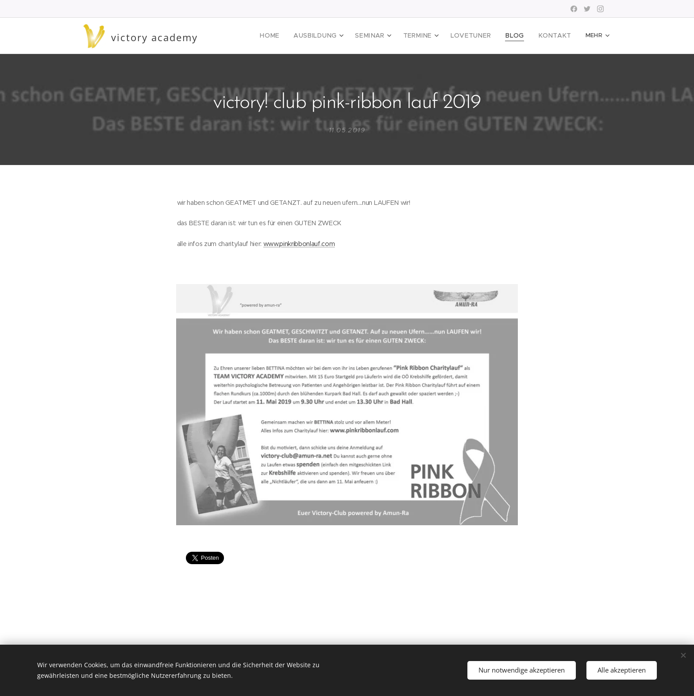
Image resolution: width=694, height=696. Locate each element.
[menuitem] (291, 36)
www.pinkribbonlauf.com (299, 243)
